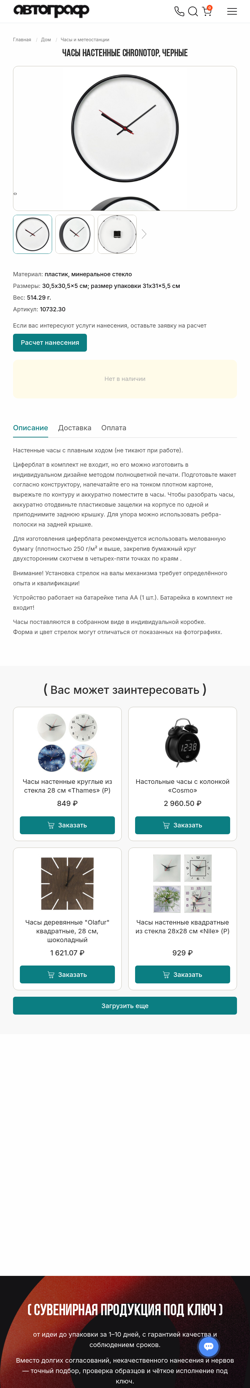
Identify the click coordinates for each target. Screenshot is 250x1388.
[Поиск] (193, 11)
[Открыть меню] (232, 11)
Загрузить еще (125, 1006)
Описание (30, 427)
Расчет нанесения (50, 342)
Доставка (74, 427)
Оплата (113, 427)
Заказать (67, 825)
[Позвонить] (179, 11)
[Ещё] (144, 234)
